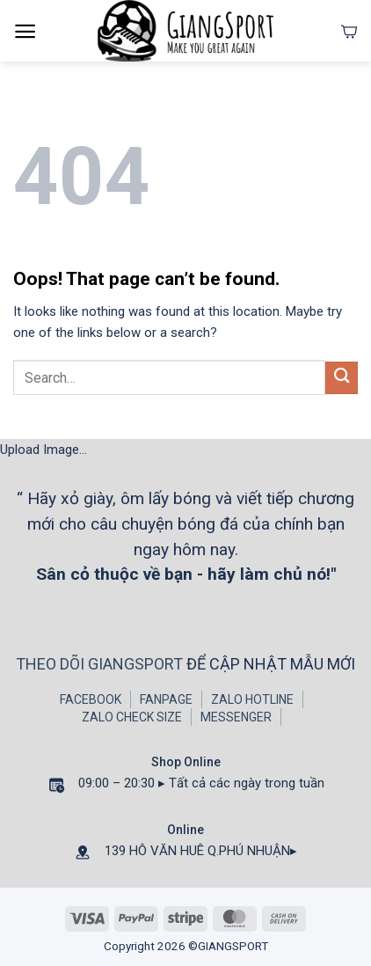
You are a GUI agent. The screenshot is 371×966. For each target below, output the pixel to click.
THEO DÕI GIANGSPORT (101, 664)
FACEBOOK (90, 699)
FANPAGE (166, 699)
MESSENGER (236, 717)
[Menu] (25, 31)
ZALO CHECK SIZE (132, 717)
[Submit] (341, 378)
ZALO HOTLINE (252, 699)
